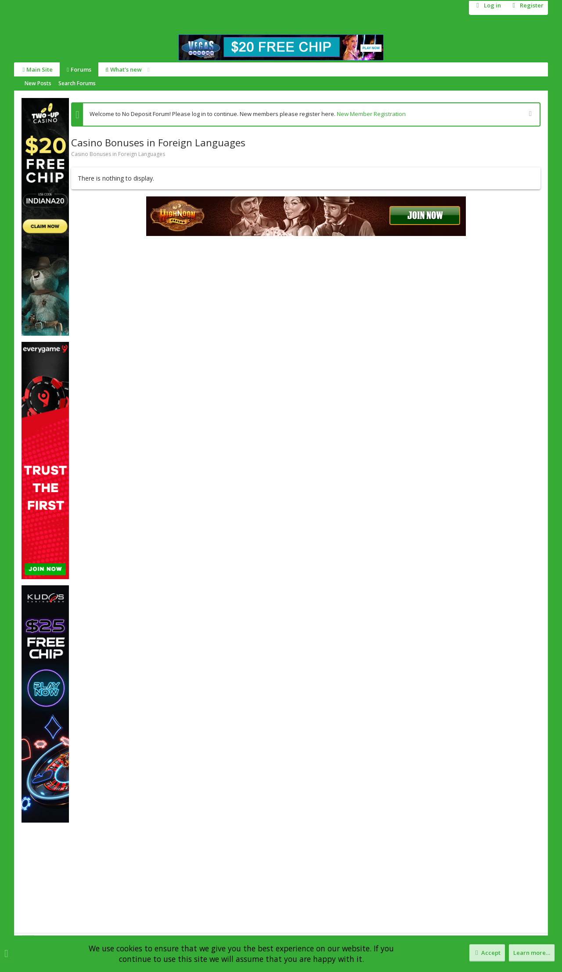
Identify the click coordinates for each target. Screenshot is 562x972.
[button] (147, 69)
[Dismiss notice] (529, 114)
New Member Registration (371, 114)
